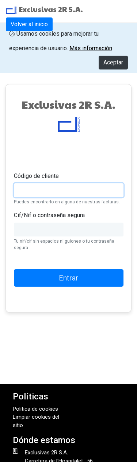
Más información (90, 48)
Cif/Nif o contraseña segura (49, 215)
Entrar (68, 278)
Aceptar (113, 62)
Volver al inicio (29, 24)
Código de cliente (36, 175)
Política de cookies (35, 409)
